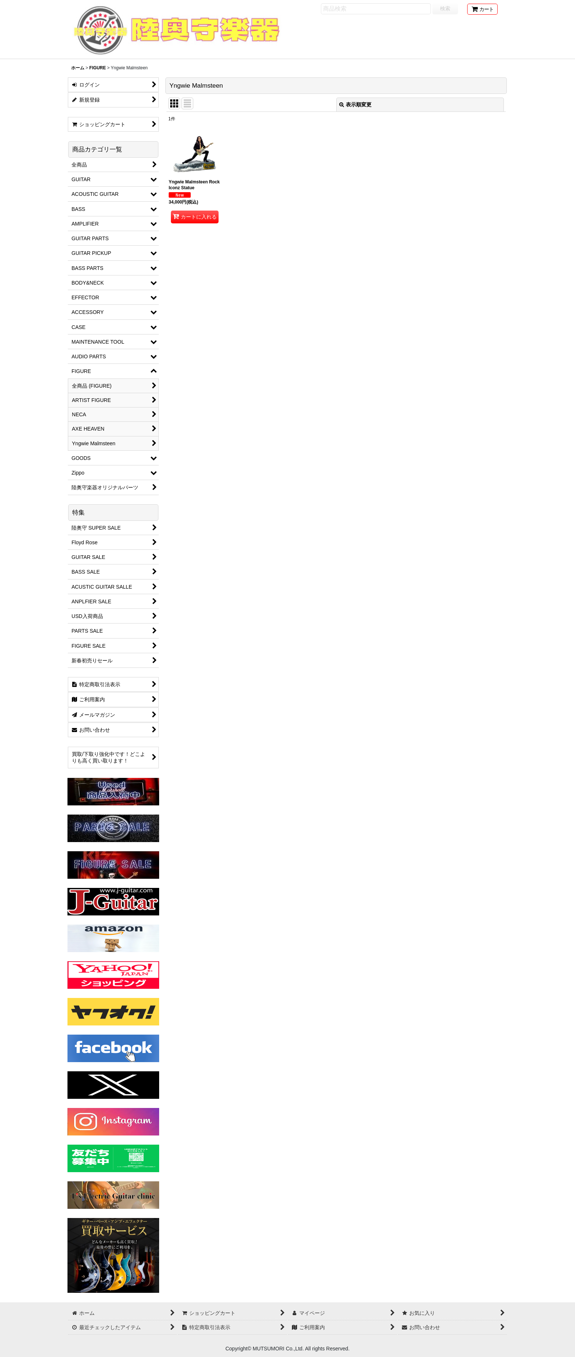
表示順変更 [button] (355, 104)
